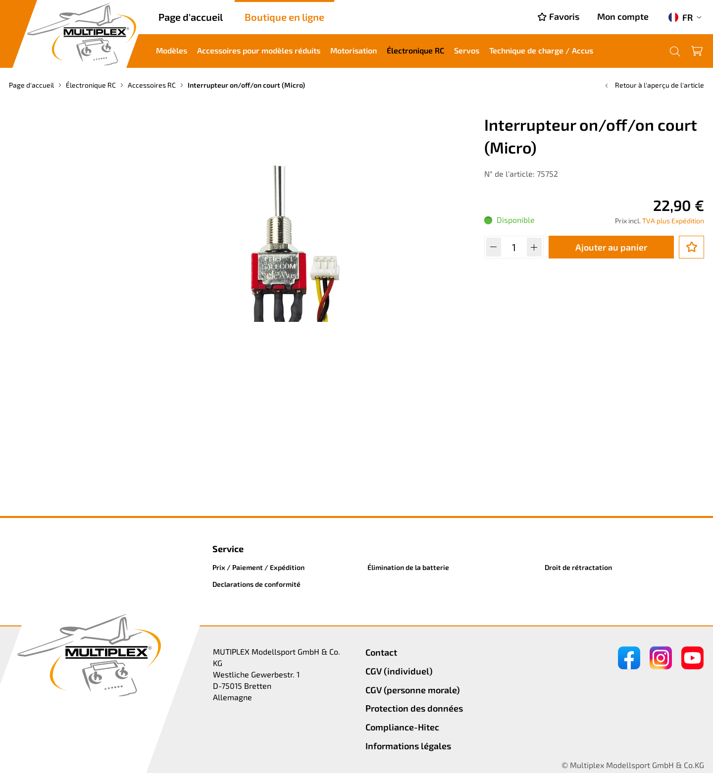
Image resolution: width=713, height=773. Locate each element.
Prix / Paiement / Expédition (258, 567)
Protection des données (414, 708)
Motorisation (353, 50)
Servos (466, 50)
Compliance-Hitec (402, 726)
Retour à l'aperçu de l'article (653, 85)
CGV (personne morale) (412, 689)
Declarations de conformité (256, 584)
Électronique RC (415, 50)
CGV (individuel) (399, 671)
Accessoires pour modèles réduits (258, 50)
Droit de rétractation (578, 567)
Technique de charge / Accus (541, 50)
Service (228, 548)
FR (680, 17)
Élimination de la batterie (408, 567)
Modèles (171, 50)
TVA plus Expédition (673, 220)
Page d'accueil (190, 17)
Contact (381, 652)
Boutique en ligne (284, 17)
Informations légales (408, 745)
